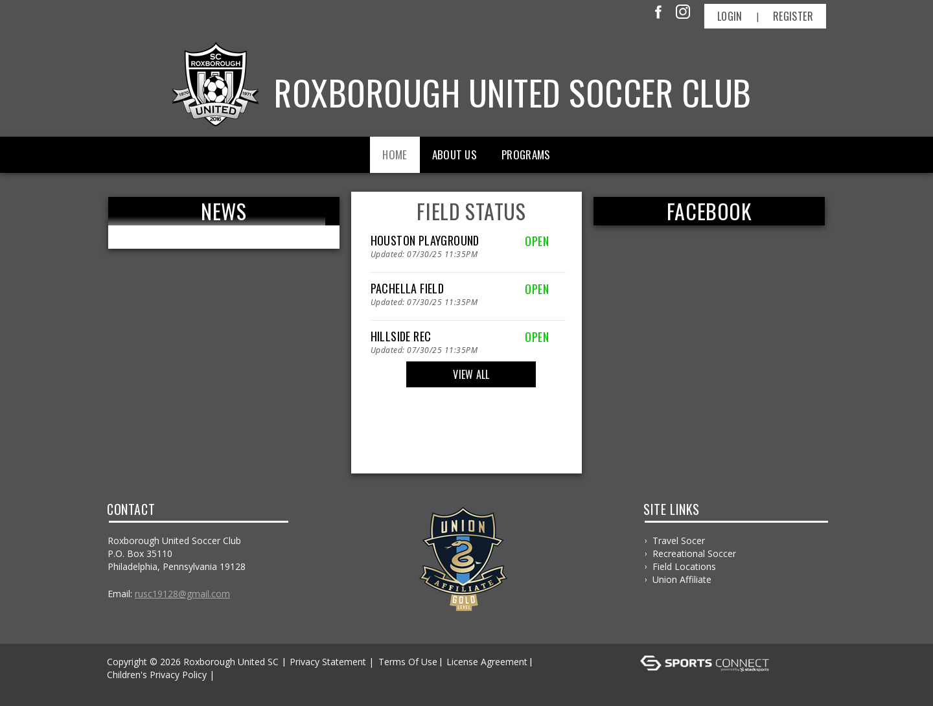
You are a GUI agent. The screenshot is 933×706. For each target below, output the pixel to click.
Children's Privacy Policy (157, 674)
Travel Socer (678, 540)
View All (471, 374)
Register (793, 16)
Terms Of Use (407, 661)
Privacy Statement (328, 661)
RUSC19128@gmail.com (182, 593)
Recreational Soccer (694, 553)
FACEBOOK (709, 211)
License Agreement (486, 661)
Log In (124, 687)
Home (394, 154)
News (223, 211)
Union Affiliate (681, 579)
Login (730, 16)
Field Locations (684, 566)
